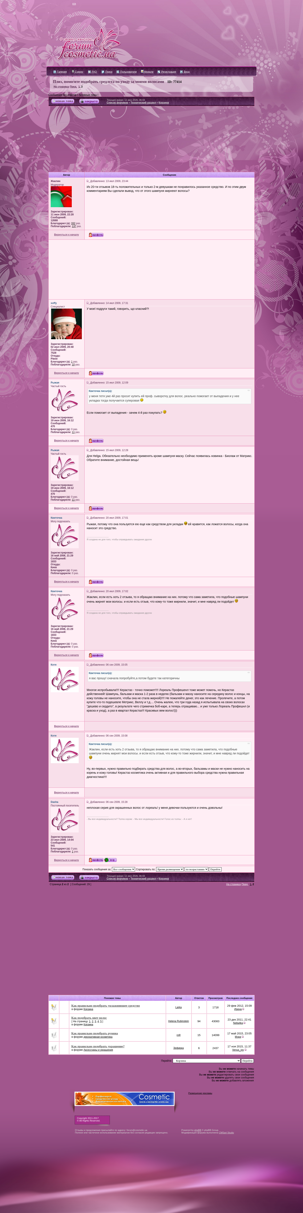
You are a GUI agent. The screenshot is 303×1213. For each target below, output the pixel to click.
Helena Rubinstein (178, 1021)
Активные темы (88, 94)
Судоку (77, 71)
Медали (147, 71)
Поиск (107, 71)
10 (73, 364)
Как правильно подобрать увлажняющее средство (105, 1005)
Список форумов (117, 102)
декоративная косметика (98, 1036)
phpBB (197, 1130)
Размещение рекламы (200, 1093)
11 (73, 432)
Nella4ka (238, 1023)
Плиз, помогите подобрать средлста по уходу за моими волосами (108, 82)
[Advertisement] (151, 140)
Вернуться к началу (66, 234)
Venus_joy (238, 1049)
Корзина (164, 102)
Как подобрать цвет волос (89, 1017)
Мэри (238, 1036)
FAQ (92, 71)
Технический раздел (143, 102)
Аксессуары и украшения (98, 1049)
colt (179, 1035)
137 (74, 226)
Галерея (60, 71)
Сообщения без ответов (62, 94)
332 (73, 223)
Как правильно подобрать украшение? (98, 1046)
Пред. (73, 86)
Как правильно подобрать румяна (94, 1033)
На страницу (61, 86)
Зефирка (178, 1048)
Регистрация (167, 71)
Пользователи (127, 71)
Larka (178, 1007)
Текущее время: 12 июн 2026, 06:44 (126, 100)
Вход (184, 71)
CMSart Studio (226, 1132)
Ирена (238, 1009)
